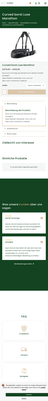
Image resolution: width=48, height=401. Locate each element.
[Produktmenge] (4, 92)
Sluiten (24, 398)
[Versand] (24, 349)
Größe (4, 85)
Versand (24, 355)
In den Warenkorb (28, 92)
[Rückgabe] (24, 371)
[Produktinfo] (24, 328)
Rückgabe (24, 376)
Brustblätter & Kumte (29, 23)
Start (4, 23)
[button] (45, 3)
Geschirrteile (13, 23)
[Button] (36, 3)
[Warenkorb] (39, 3)
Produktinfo (24, 334)
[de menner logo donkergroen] (7, 3)
